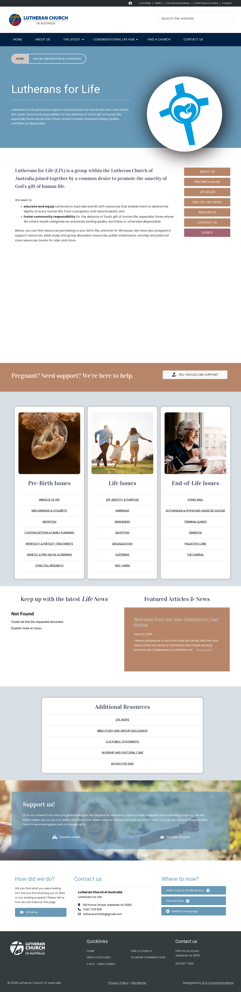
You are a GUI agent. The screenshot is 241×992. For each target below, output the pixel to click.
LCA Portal (145, 3)
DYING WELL (195, 500)
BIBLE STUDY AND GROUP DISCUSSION (122, 731)
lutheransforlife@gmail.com (102, 914)
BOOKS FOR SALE (122, 763)
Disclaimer (139, 983)
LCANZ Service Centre (206, 3)
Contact (227, 3)
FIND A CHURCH (141, 951)
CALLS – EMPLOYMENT (101, 964)
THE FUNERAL (195, 554)
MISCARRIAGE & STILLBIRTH (49, 510)
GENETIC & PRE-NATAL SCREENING (49, 554)
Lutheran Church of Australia (41, 19)
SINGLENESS (122, 522)
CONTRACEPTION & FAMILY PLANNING (49, 532)
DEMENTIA (195, 532)
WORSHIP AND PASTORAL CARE (122, 752)
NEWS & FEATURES (99, 957)
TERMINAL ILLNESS (195, 522)
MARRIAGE (122, 510)
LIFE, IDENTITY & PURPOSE (122, 500)
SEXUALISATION (122, 544)
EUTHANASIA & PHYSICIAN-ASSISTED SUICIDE (195, 510)
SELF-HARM (122, 565)
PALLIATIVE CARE (195, 544)
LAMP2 (158, 3)
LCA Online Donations (177, 3)
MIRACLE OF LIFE (49, 500)
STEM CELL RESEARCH (49, 565)
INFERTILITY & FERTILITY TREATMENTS (49, 544)
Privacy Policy (118, 983)
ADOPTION (122, 532)
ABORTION (49, 522)
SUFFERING (122, 554)
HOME (90, 951)
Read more (204, 650)
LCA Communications (217, 983)
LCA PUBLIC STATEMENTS (122, 741)
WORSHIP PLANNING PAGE (148, 957)
